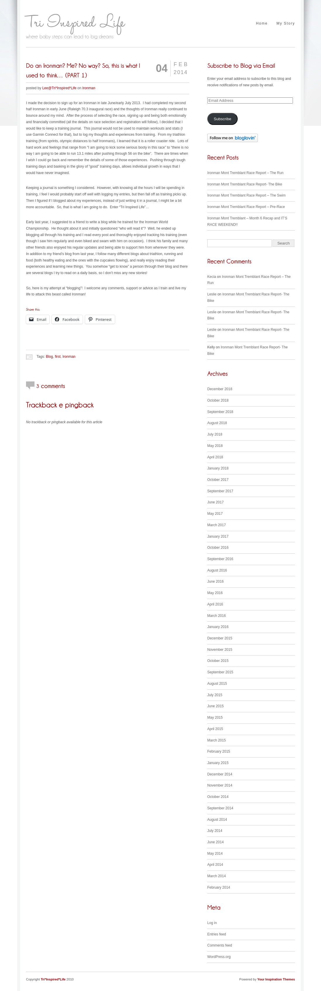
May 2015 (215, 717)
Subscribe (222, 119)
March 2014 (216, 876)
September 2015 (220, 672)
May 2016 (215, 593)
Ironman (88, 88)
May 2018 (215, 446)
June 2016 (215, 581)
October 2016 (218, 548)
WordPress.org (219, 957)
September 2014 (220, 808)
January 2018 (218, 468)
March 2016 (216, 616)
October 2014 (218, 797)
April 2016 (215, 604)
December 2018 (219, 389)
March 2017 (216, 525)
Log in (212, 923)
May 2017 (215, 514)
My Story (286, 23)
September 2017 (220, 491)
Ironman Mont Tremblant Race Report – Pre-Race (246, 207)
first (58, 357)
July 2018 (214, 434)
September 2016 (220, 559)
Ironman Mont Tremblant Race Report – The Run (245, 173)
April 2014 (215, 865)
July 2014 (214, 831)
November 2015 (219, 650)
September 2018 (220, 412)
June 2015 (215, 706)
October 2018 (218, 400)
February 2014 (218, 887)
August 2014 (217, 820)
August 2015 (217, 684)
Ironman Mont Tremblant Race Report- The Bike (244, 184)
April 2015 (215, 729)
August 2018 (217, 423)
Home (262, 23)
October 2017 (218, 480)
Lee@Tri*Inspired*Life (59, 88)
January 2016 (218, 627)
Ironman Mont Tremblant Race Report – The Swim (246, 195)
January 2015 (218, 763)
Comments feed (219, 945)
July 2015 (214, 695)
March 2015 (216, 740)
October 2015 (218, 661)
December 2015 (219, 638)
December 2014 (219, 774)
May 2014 (215, 853)
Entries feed (216, 934)
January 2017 (218, 536)
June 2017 (215, 502)
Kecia (211, 277)
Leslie (211, 294)
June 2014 (215, 842)
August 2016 (217, 570)
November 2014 (219, 785)
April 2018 (215, 457)
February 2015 (218, 751)
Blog (49, 357)
